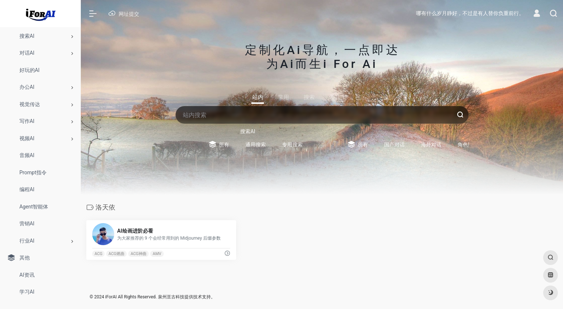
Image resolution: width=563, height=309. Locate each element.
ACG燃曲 (116, 253)
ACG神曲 (139, 253)
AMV (157, 253)
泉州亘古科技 (171, 296)
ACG (98, 253)
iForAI (110, 296)
